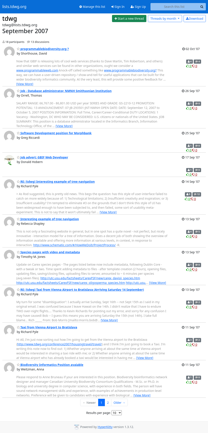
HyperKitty (105, 427)
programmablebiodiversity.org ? (43, 49)
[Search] (202, 6)
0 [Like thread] (189, 66)
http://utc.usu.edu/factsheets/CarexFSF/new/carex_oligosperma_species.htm (70, 283)
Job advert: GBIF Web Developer (42, 157)
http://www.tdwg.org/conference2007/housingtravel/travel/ (59, 344)
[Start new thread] (129, 18)
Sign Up (138, 7)
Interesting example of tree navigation (48, 219)
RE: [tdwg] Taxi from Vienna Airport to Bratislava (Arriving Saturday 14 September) (80, 290)
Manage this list (92, 7)
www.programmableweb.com (37, 70)
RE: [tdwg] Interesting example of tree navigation (56, 181)
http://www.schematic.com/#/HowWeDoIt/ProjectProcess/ (74, 245)
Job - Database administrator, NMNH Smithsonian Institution (64, 91)
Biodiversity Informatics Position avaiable (50, 365)
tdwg (9, 18)
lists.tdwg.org (14, 6)
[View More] (24, 84)
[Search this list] (174, 6)
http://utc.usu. (136, 283)
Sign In (118, 7)
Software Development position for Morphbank (54, 133)
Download (194, 18)
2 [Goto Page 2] (108, 403)
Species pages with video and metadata (48, 252)
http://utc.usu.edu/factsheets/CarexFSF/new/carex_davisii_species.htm (90, 278)
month (163, 18)
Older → (119, 403)
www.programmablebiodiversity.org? (130, 70)
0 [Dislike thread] (194, 66)
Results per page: (98, 413)
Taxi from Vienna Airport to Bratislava (47, 327)
